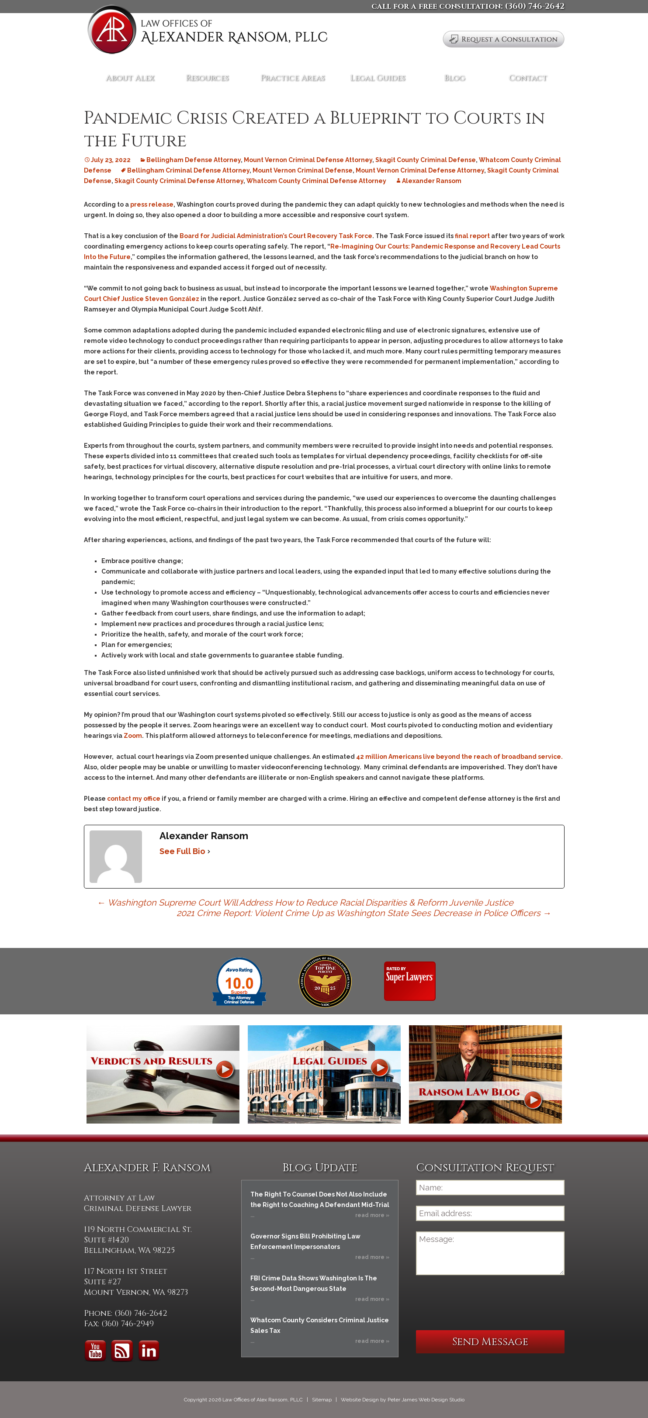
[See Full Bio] (208, 851)
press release (151, 204)
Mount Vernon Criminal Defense (303, 170)
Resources (207, 78)
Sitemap (322, 1400)
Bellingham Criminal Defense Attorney (188, 170)
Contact (528, 78)
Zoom (133, 735)
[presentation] (482, 1303)
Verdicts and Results (163, 1074)
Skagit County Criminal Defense (425, 159)
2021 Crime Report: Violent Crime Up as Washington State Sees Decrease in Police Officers (364, 913)
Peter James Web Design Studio (426, 1400)
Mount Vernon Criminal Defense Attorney (308, 159)
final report (472, 235)
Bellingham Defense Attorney (193, 159)
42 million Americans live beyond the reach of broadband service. (459, 756)
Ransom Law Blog (485, 1074)
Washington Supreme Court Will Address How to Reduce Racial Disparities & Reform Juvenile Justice (305, 902)
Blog (454, 78)
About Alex (130, 78)
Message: (490, 1253)
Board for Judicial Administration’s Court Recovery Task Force (276, 235)
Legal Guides (377, 78)
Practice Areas (292, 78)
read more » (372, 1215)
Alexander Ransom (431, 180)
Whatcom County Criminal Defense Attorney (316, 180)
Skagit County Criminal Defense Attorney (178, 180)
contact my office (133, 798)
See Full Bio (182, 851)
